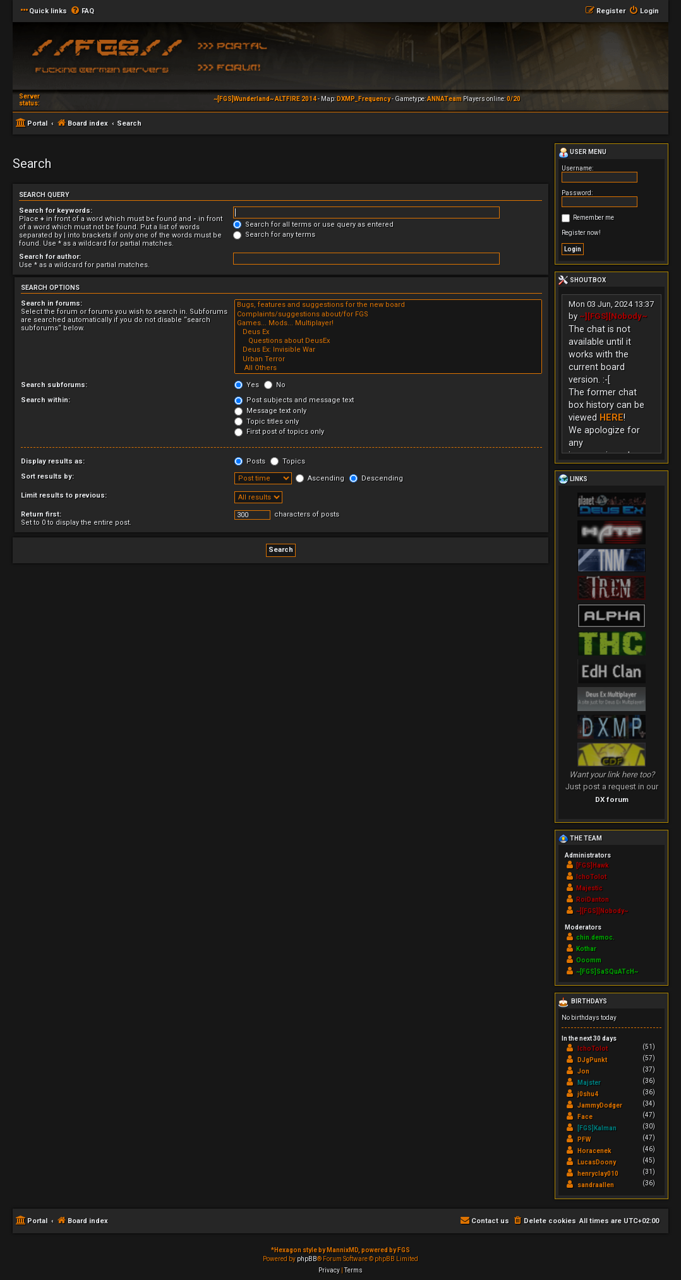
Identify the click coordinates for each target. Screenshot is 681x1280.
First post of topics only (279, 432)
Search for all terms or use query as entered (313, 224)
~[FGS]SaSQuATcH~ (607, 971)
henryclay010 (597, 1173)
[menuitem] (82, 11)
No (275, 385)
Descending (376, 478)
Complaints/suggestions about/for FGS (388, 314)
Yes (246, 385)
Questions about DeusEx (388, 341)
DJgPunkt (592, 1059)
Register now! (581, 232)
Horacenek (594, 1150)
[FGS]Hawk (592, 865)
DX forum (612, 799)
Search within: (45, 400)
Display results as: (53, 461)
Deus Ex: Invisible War (388, 349)
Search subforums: (54, 385)
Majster (589, 1082)
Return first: (41, 514)
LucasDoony (596, 1162)
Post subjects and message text (294, 400)
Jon (583, 1071)
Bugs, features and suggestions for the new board (388, 305)
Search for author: (50, 257)
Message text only (270, 411)
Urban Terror (388, 359)
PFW (584, 1139)
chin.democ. (595, 937)
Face (585, 1116)
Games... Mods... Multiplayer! (388, 323)
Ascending (320, 478)
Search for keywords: (55, 210)
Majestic (589, 888)
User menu (582, 153)
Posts (249, 461)
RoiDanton (592, 899)
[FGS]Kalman (597, 1128)
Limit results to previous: (64, 495)
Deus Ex (388, 332)
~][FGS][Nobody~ (613, 316)
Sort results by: (47, 476)
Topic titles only (266, 421)
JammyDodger (599, 1105)
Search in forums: (51, 303)
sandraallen (595, 1184)
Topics (287, 461)
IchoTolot (591, 876)
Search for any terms (274, 234)
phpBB (307, 1258)
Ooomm (588, 960)
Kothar (586, 948)
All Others (388, 368)
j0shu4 (587, 1094)
